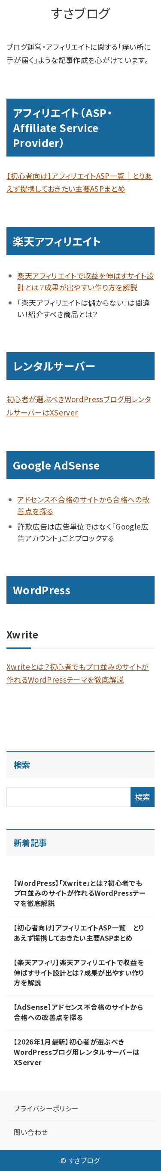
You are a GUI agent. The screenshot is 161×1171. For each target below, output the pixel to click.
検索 (22, 765)
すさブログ (80, 12)
